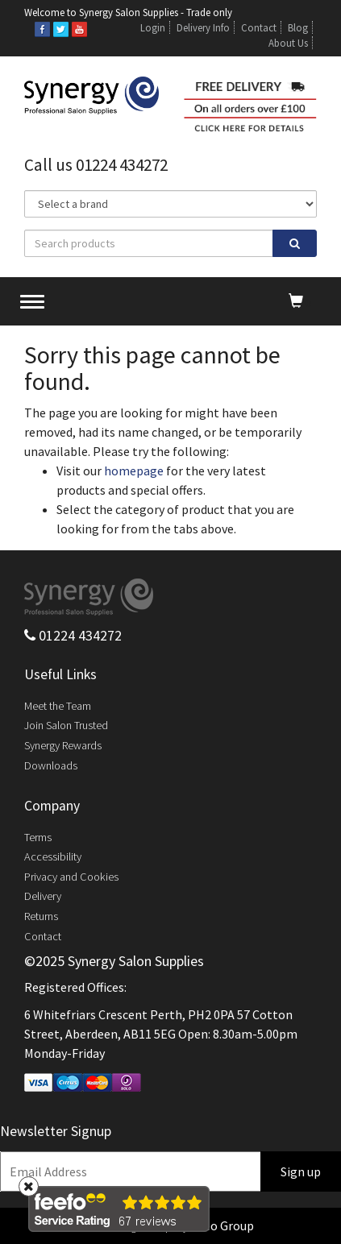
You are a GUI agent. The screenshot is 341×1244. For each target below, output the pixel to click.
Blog (298, 27)
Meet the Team (57, 706)
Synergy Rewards (63, 745)
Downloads (50, 765)
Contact (259, 27)
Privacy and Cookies (71, 876)
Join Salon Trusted (66, 725)
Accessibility (52, 856)
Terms (38, 837)
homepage (134, 470)
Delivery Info (203, 27)
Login (152, 27)
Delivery (42, 896)
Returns (41, 916)
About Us (288, 42)
